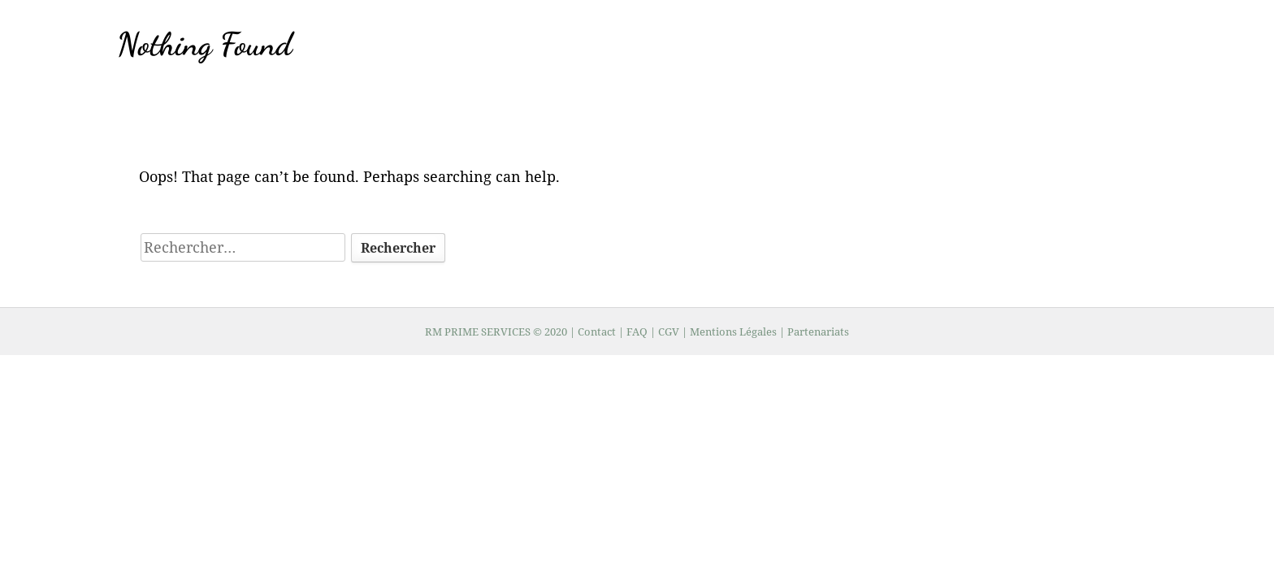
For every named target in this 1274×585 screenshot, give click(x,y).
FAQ (638, 331)
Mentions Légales (733, 331)
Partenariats (818, 331)
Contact (597, 331)
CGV (668, 331)
